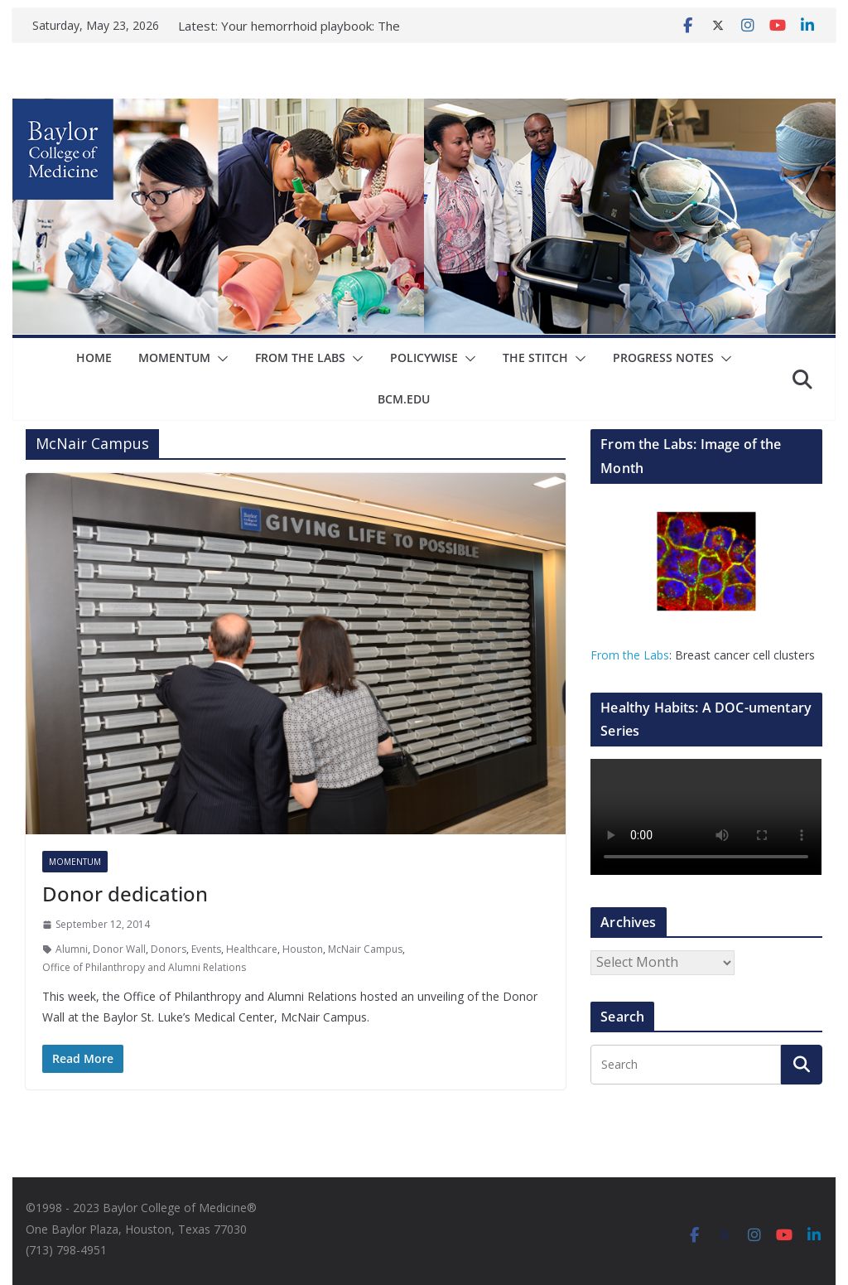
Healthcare (251, 949)
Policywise (385, 357)
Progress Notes (622, 357)
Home (57, 357)
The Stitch (496, 357)
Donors (168, 949)
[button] (182, 358)
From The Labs (262, 357)
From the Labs (629, 655)
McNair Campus (365, 949)
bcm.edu (742, 357)
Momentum (137, 357)
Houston (302, 949)
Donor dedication (123, 893)
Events (206, 949)
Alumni (71, 949)
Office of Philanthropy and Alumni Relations (144, 967)
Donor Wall (119, 949)
